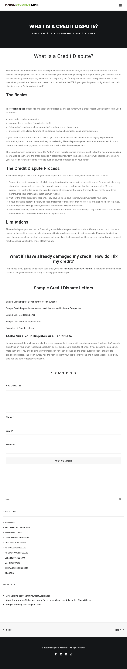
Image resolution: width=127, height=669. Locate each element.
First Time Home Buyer (15, 543)
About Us (9, 573)
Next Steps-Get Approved (17, 528)
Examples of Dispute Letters (20, 328)
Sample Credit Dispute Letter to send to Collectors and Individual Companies (43, 308)
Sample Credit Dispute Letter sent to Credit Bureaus (31, 301)
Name (10, 417)
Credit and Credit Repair (66, 33)
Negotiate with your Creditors (78, 268)
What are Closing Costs (16, 568)
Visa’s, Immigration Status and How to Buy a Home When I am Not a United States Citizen (48, 600)
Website (10, 444)
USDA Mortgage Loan (15, 558)
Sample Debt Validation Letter (20, 315)
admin (91, 33)
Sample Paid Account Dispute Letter (23, 321)
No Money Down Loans (15, 548)
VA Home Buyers (12, 563)
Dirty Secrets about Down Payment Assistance (28, 596)
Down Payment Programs (17, 538)
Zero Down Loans (13, 533)
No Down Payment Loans (16, 553)
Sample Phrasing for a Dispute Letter (23, 604)
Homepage (10, 522)
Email (9, 431)
